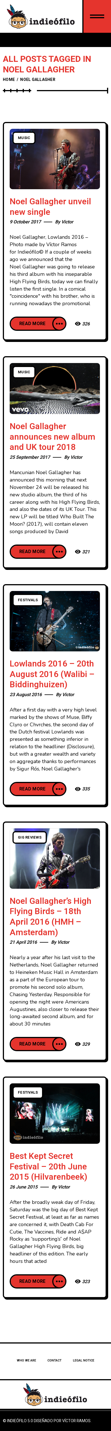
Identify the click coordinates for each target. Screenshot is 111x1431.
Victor (67, 222)
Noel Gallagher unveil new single (50, 207)
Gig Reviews (29, 837)
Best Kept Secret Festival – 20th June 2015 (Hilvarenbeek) (48, 1166)
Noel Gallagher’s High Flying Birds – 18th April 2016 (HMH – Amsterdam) (50, 917)
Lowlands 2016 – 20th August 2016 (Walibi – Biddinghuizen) (52, 674)
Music (24, 137)
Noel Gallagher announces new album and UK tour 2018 (52, 437)
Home (9, 80)
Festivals (28, 600)
